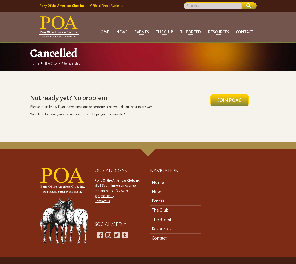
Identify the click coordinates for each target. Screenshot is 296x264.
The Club (51, 63)
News (121, 32)
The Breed (161, 219)
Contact (244, 32)
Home (103, 32)
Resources (161, 228)
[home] (59, 26)
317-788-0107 (104, 196)
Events (158, 200)
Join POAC (229, 100)
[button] (141, 32)
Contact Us (102, 201)
